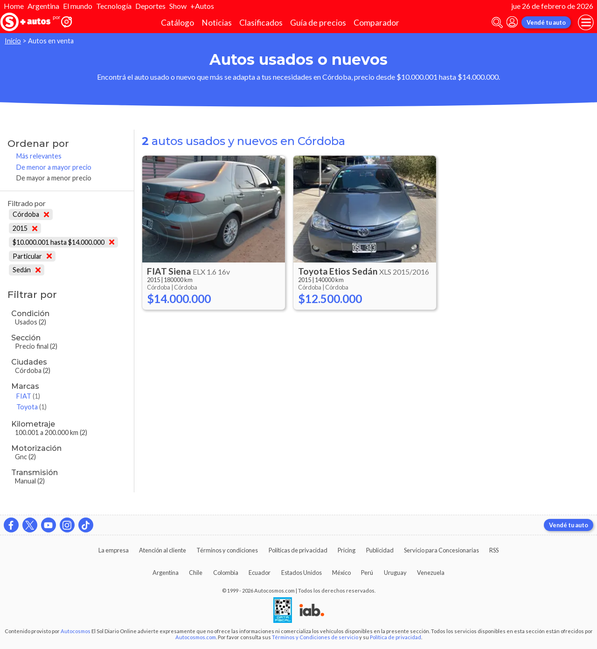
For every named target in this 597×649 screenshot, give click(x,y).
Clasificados (261, 23)
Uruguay (395, 572)
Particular (32, 256)
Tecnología (114, 5)
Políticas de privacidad (298, 550)
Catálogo (177, 23)
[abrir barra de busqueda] (497, 22)
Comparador (376, 23)
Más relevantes (39, 156)
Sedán (27, 270)
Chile (195, 572)
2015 (25, 228)
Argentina (43, 5)
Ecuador (260, 572)
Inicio (13, 41)
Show (178, 5)
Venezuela (430, 572)
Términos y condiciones (227, 550)
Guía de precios (318, 23)
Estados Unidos (301, 572)
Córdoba (31, 214)
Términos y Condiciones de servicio (315, 637)
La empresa (113, 550)
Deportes (150, 5)
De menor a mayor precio (53, 167)
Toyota (31, 407)
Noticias (216, 23)
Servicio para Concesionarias (441, 550)
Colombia (225, 572)
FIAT (28, 396)
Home (14, 5)
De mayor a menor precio (53, 178)
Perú (367, 572)
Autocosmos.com (195, 637)
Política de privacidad (395, 637)
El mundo (77, 5)
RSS (494, 550)
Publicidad (380, 550)
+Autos (202, 5)
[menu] (586, 22)
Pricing (346, 550)
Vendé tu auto (546, 22)
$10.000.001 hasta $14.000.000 (63, 242)
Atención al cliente (162, 550)
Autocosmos (75, 631)
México (341, 572)
